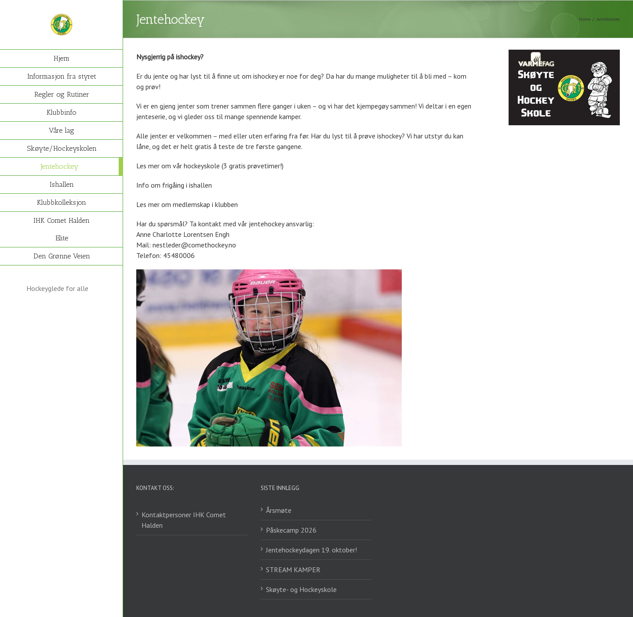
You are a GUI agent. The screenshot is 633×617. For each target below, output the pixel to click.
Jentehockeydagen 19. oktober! (311, 549)
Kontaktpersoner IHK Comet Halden (184, 520)
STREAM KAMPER (293, 569)
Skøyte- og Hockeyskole (301, 589)
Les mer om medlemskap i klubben (187, 204)
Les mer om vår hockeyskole (178, 165)
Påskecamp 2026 (291, 530)
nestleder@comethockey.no (194, 244)
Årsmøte (278, 510)
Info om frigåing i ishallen (174, 185)
